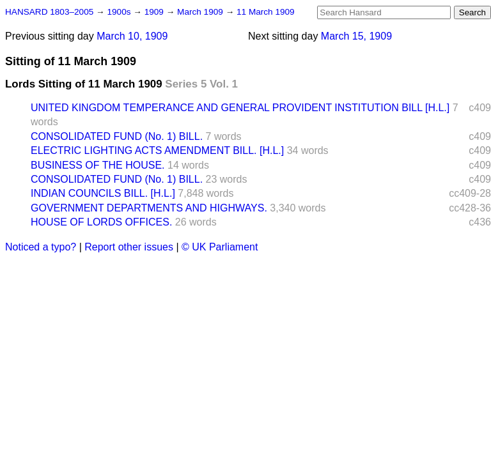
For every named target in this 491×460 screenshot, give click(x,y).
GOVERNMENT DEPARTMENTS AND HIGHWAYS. (149, 208)
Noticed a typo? (40, 246)
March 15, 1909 (356, 36)
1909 (155, 12)
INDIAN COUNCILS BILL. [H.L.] (103, 193)
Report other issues (128, 246)
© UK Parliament (220, 246)
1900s (120, 12)
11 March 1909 (266, 12)
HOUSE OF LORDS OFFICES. (101, 222)
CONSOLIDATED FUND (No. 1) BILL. (117, 136)
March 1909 (201, 12)
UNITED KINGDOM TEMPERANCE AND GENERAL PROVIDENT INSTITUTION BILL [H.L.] (240, 107)
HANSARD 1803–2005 (49, 12)
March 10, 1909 (132, 36)
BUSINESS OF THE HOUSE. (98, 165)
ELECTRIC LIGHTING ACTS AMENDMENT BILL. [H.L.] (157, 150)
